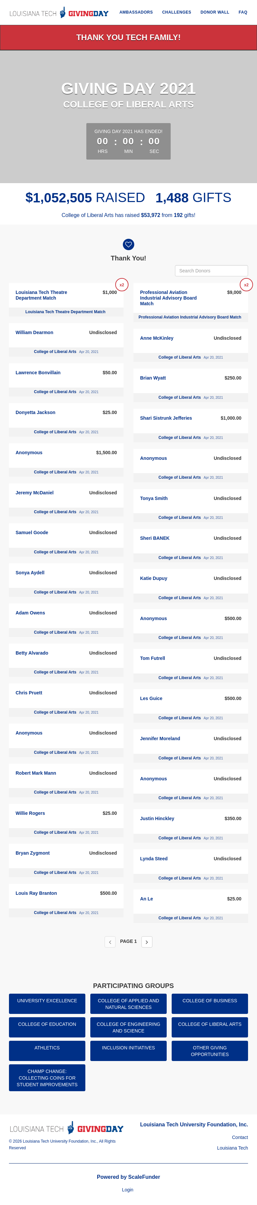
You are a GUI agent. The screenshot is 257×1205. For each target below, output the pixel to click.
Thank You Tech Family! (128, 37)
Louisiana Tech (232, 1148)
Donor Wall (215, 12)
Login (127, 1189)
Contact (240, 1137)
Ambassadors (136, 12)
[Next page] (146, 942)
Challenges (176, 12)
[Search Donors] (211, 270)
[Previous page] (110, 942)
